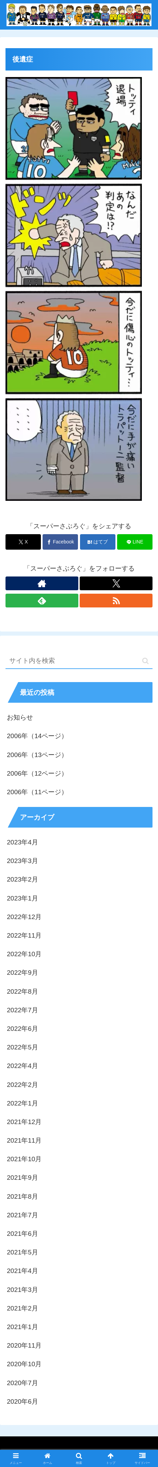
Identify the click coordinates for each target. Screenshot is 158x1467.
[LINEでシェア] (135, 542)
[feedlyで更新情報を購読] (41, 600)
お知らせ (20, 717)
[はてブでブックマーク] (97, 542)
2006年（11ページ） (37, 792)
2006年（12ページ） (37, 773)
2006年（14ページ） (37, 736)
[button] (145, 661)
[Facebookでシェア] (60, 542)
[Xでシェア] (23, 542)
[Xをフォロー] (116, 583)
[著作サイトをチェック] (41, 583)
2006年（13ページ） (37, 754)
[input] (79, 661)
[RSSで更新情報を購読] (116, 600)
